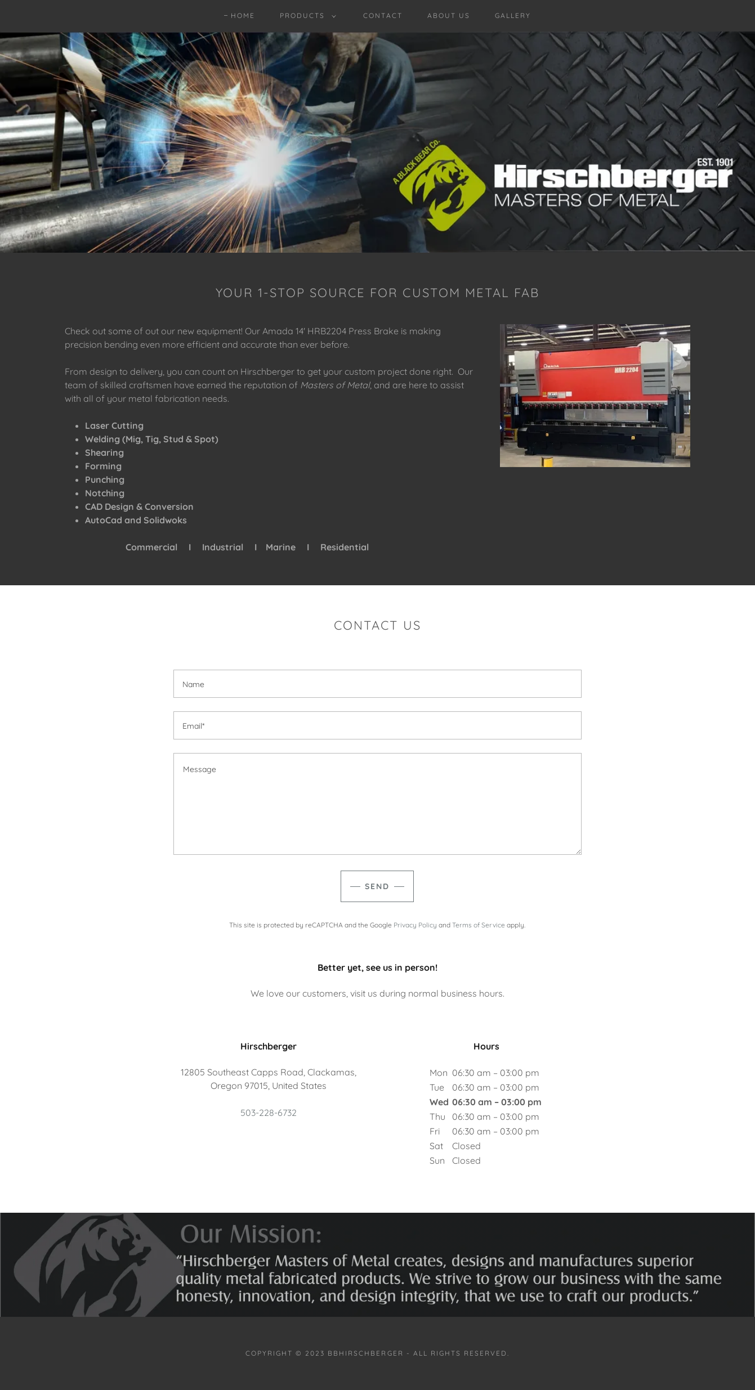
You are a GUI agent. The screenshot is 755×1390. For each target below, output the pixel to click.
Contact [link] (382, 15)
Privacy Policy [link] (415, 925)
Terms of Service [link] (478, 925)
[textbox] (377, 684)
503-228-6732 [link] (268, 1112)
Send (377, 886)
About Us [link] (448, 15)
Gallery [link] (513, 15)
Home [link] (243, 15)
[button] (305, 16)
